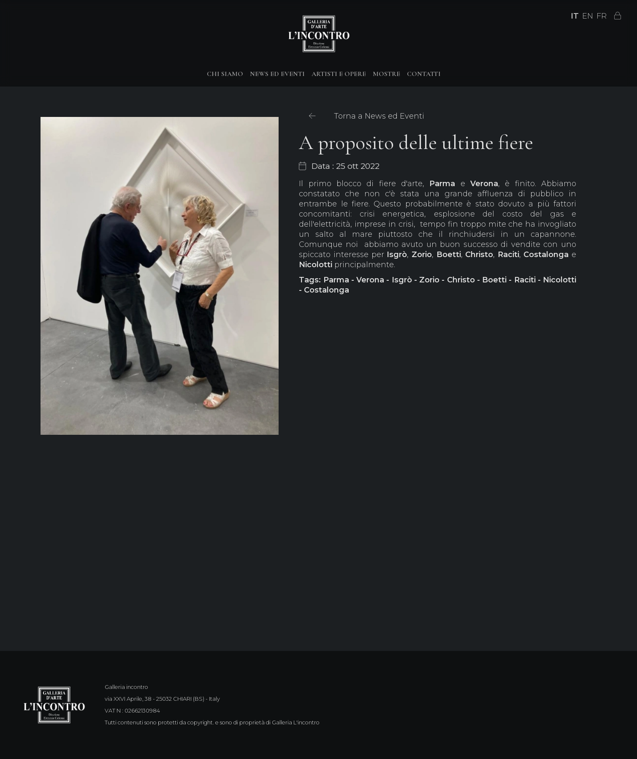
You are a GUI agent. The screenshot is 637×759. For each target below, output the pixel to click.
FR (601, 16)
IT (575, 16)
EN (587, 16)
